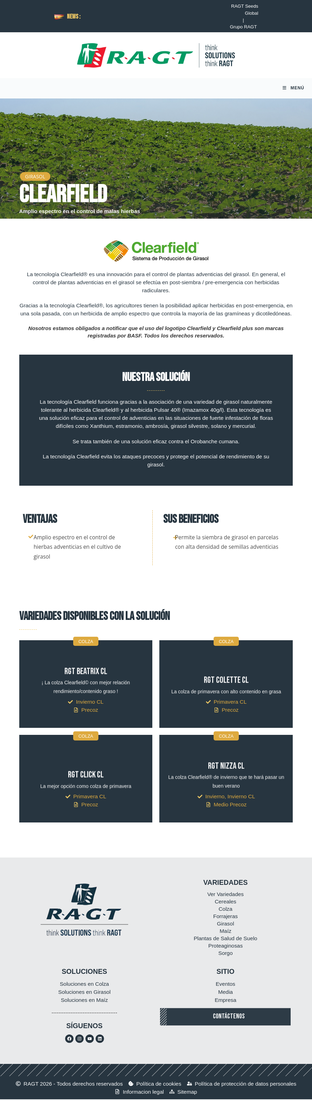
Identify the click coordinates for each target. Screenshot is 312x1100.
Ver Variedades (225, 895)
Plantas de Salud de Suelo (225, 939)
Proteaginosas (225, 946)
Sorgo (225, 954)
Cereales (225, 902)
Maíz (225, 932)
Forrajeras (225, 917)
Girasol (225, 924)
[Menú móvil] (293, 88)
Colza (225, 910)
